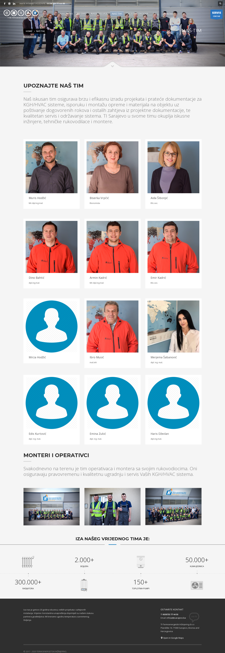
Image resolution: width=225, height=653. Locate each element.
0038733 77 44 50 (56, 3)
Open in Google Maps (172, 631)
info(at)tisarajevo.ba (176, 611)
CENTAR (216, 15)
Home (29, 31)
